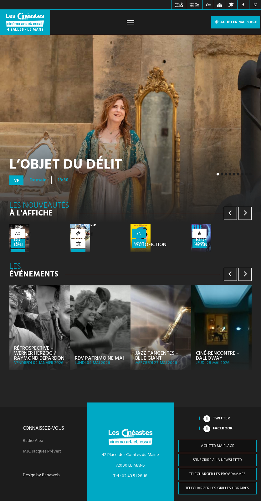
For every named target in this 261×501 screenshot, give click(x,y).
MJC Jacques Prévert (42, 451)
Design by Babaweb (41, 475)
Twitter (221, 418)
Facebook (223, 428)
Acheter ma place (235, 22)
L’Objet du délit (65, 165)
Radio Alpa (33, 441)
